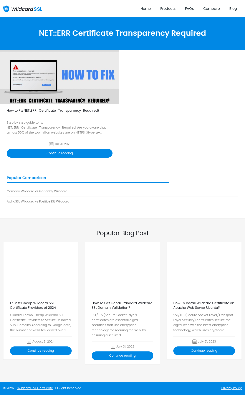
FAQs (189, 8)
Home (146, 8)
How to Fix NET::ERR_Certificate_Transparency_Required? (53, 110)
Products (167, 8)
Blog (233, 8)
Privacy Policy (231, 388)
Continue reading (59, 153)
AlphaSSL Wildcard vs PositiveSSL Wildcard (38, 201)
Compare (211, 8)
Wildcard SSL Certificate (35, 388)
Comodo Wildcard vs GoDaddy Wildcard (37, 191)
